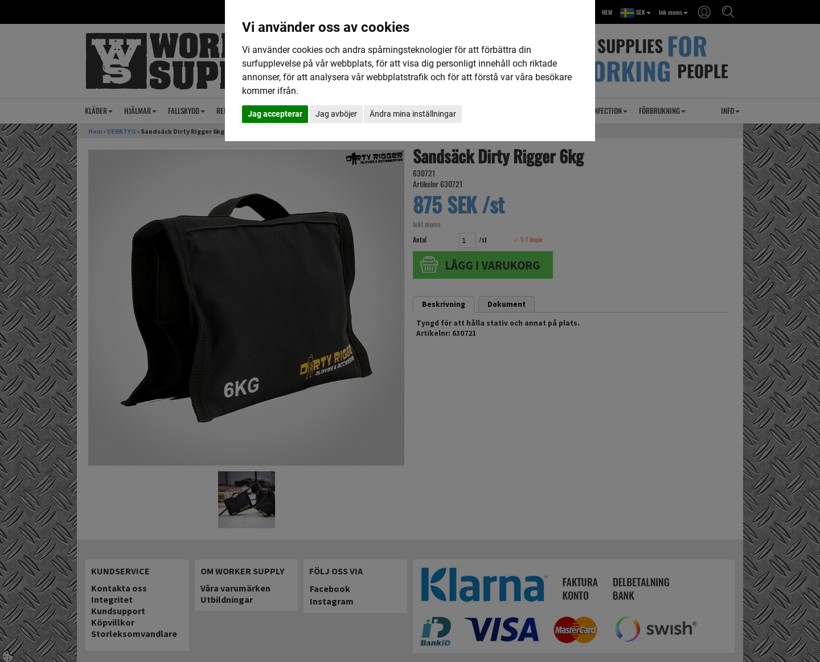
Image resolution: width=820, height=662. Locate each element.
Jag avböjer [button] (336, 113)
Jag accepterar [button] (275, 113)
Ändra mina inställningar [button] (413, 113)
